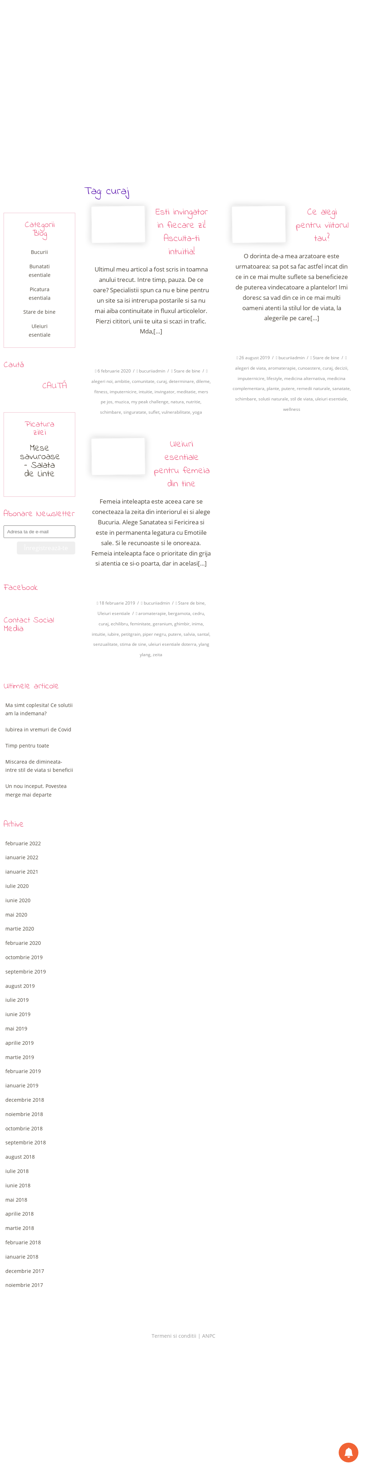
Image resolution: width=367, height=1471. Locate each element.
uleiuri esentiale (331, 399)
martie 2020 (19, 928)
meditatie (186, 392)
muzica (122, 402)
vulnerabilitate (176, 412)
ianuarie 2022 (21, 857)
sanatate (341, 388)
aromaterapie (282, 368)
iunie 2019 (17, 1014)
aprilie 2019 (19, 1042)
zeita (157, 655)
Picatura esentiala (40, 293)
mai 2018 (16, 1199)
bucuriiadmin (152, 371)
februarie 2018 (23, 1242)
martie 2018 (19, 1228)
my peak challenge (149, 402)
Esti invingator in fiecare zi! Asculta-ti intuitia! (182, 232)
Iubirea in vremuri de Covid (38, 729)
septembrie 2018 (25, 1142)
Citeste (151, 349)
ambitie (122, 381)
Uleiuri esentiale (113, 613)
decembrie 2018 (24, 1099)
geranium (162, 624)
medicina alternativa (304, 378)
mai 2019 (16, 1028)
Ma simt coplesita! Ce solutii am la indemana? (39, 709)
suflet (153, 412)
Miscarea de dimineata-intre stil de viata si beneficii (39, 766)
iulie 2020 (17, 886)
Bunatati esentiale (40, 270)
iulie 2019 (17, 999)
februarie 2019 (23, 1071)
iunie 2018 (17, 1185)
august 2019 (20, 985)
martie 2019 (19, 1057)
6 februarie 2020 (114, 371)
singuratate (134, 412)
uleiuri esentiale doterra (172, 644)
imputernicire (123, 392)
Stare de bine (187, 371)
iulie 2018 (17, 1171)
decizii (341, 368)
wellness (291, 409)
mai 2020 (16, 914)
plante (273, 388)
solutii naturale (273, 399)
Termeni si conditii (174, 1335)
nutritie (193, 402)
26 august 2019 (254, 358)
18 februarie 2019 (117, 603)
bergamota (179, 613)
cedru (198, 613)
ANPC (208, 1335)
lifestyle (274, 378)
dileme (203, 381)
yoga (197, 412)
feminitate (140, 624)
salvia (189, 634)
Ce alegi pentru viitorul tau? (322, 226)
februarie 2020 (23, 942)
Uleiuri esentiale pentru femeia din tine (182, 464)
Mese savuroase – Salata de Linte (40, 461)
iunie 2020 (17, 900)
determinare (181, 381)
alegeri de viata (250, 368)
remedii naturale (313, 388)
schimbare (110, 412)
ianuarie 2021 (21, 871)
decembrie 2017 (24, 1271)
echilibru (119, 624)
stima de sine (133, 644)
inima (197, 624)
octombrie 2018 (24, 1128)
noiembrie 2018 (24, 1114)
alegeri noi (102, 381)
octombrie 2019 (24, 957)
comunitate (143, 381)
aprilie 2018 (19, 1213)
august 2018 (20, 1156)
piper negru (154, 634)
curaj (162, 381)
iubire (113, 634)
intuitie (145, 392)
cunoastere (309, 368)
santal (203, 634)
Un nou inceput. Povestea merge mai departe (36, 790)
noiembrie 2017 (24, 1285)
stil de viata (301, 399)
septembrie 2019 (25, 971)
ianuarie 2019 (21, 1085)
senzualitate (105, 644)
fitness (101, 392)
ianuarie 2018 (21, 1256)
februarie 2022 (23, 843)
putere (288, 388)
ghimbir (182, 624)
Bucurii (39, 252)
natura (177, 402)
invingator (164, 392)
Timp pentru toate (27, 745)
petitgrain (130, 634)
